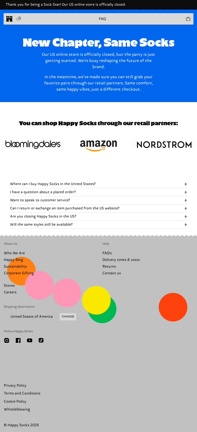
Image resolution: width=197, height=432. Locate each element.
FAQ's (107, 253)
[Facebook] (18, 340)
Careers (10, 292)
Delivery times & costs (121, 260)
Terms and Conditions (22, 393)
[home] (9, 19)
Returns (109, 267)
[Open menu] (18, 19)
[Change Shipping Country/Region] (40, 316)
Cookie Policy (15, 402)
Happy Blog (13, 260)
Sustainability (15, 267)
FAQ (102, 19)
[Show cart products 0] (187, 19)
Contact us (111, 273)
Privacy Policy (15, 386)
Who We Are (14, 253)
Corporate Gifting (19, 273)
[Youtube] (29, 340)
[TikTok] (41, 340)
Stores (9, 286)
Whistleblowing (17, 409)
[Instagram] (6, 340)
